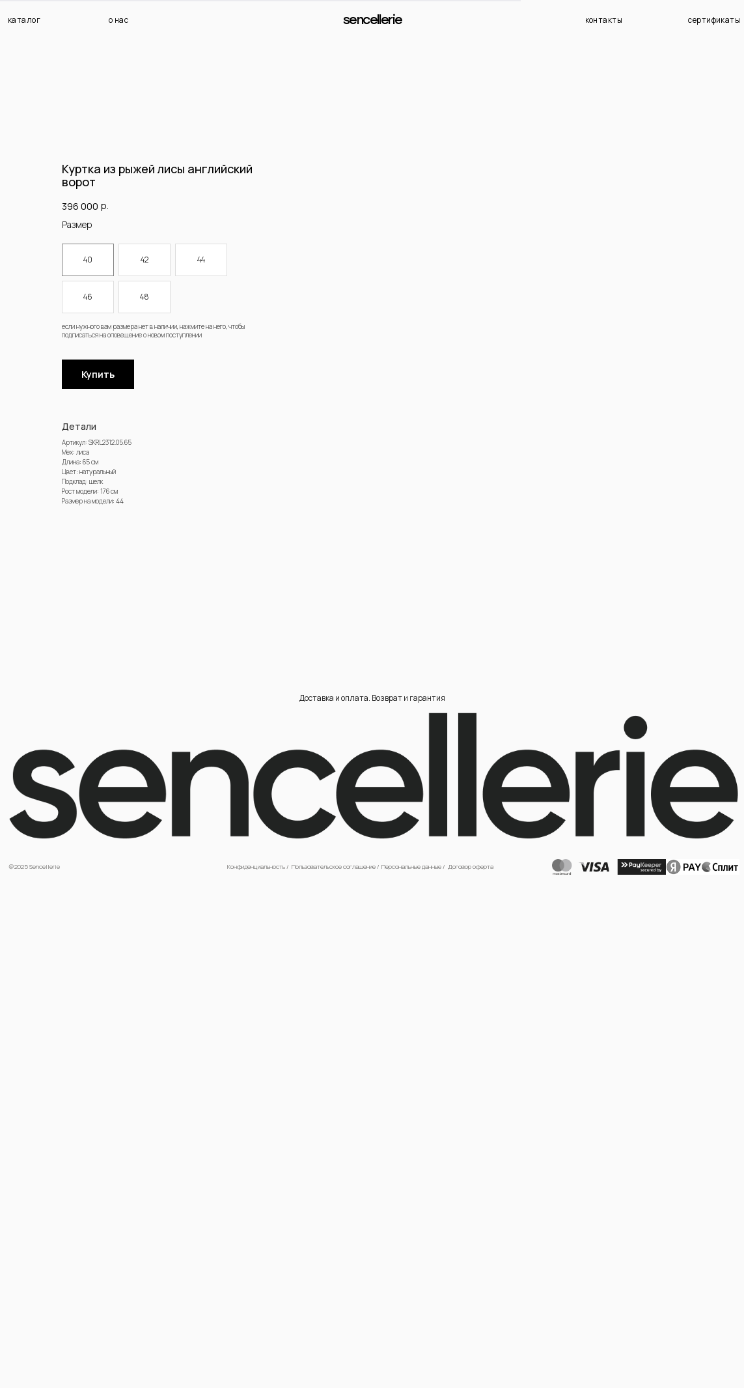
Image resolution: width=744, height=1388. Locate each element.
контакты (604, 19)
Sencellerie (372, 19)
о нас (118, 19)
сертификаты (714, 19)
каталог (24, 19)
